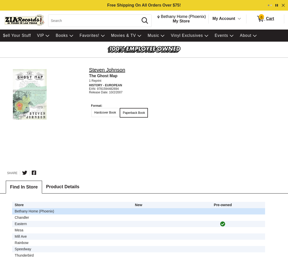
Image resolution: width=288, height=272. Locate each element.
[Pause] (276, 5)
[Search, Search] (94, 21)
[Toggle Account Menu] (239, 19)
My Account (223, 18)
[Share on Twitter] (24, 172)
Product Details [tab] (62, 186)
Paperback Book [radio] (134, 113)
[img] (222, 224)
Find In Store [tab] (24, 186)
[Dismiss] (283, 5)
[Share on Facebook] (34, 172)
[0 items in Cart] (265, 19)
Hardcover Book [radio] (105, 112)
